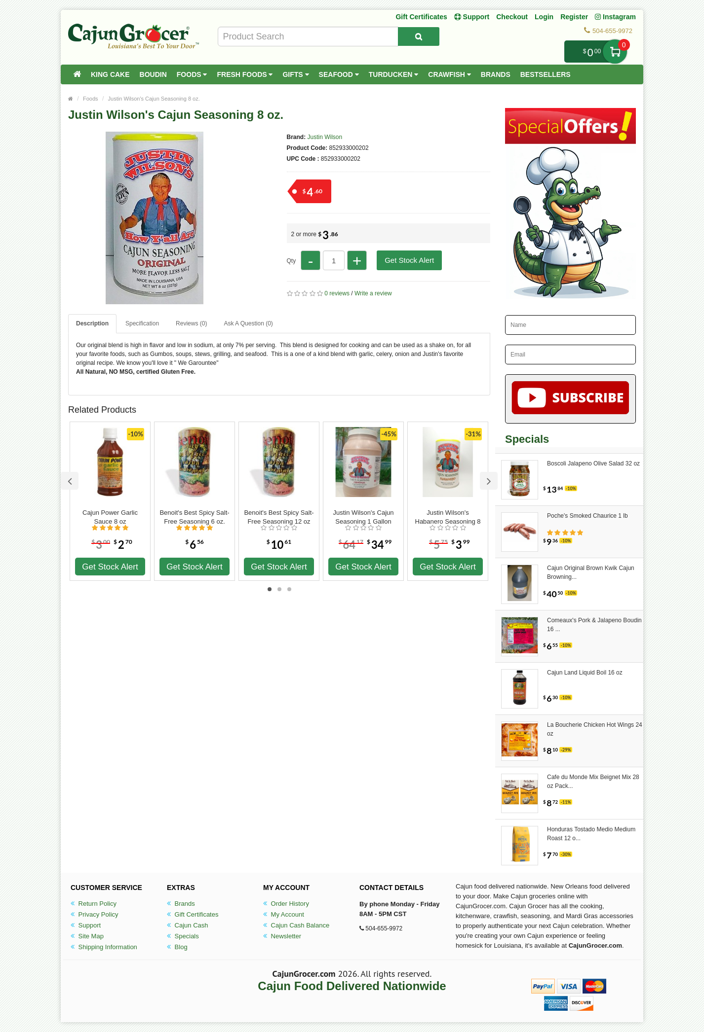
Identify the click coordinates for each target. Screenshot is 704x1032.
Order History (286, 903)
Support (86, 925)
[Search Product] (418, 36)
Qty (291, 260)
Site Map (87, 936)
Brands (495, 74)
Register (574, 17)
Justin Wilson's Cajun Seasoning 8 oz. (154, 99)
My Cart (615, 51)
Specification (142, 323)
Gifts (295, 74)
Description (92, 323)
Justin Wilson (325, 137)
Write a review (373, 293)
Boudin (153, 74)
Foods (192, 74)
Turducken (394, 74)
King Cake (110, 74)
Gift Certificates (421, 17)
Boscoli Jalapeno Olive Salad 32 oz (593, 463)
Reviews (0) (191, 323)
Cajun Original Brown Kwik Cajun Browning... (590, 572)
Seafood (339, 74)
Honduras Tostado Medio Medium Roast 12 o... (591, 834)
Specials (183, 936)
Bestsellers (545, 74)
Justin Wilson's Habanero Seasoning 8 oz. (448, 517)
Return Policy (94, 903)
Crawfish (449, 74)
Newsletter (282, 936)
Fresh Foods (245, 74)
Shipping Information (104, 947)
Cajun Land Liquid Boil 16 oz (585, 672)
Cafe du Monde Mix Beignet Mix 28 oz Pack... (593, 781)
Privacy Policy (94, 914)
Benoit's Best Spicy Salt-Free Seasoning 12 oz (278, 517)
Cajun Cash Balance (296, 925)
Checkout (512, 17)
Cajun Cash (187, 925)
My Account (283, 914)
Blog (177, 947)
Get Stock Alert (409, 260)
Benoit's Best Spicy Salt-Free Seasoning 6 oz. (194, 517)
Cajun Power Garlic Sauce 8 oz (110, 517)
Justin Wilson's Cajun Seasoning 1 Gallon (363, 517)
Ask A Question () (248, 323)
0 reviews (337, 293)
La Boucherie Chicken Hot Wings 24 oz (594, 729)
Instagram (615, 17)
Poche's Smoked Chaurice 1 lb (587, 515)
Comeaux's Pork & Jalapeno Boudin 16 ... (594, 625)
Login (544, 17)
